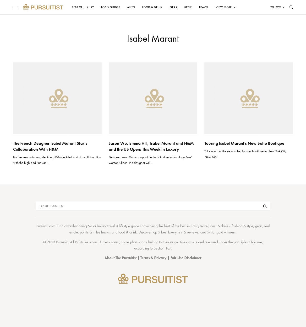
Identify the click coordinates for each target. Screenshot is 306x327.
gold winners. (227, 232)
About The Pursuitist (120, 257)
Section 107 (162, 248)
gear (258, 225)
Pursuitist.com (45, 225)
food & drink (127, 232)
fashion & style (242, 225)
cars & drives (220, 225)
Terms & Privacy (153, 257)
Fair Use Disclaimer (186, 257)
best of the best (175, 225)
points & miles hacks (95, 232)
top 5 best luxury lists (168, 232)
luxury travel (199, 225)
